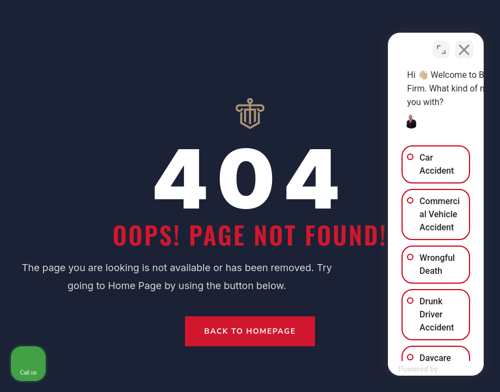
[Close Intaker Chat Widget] (464, 44)
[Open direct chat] (441, 44)
